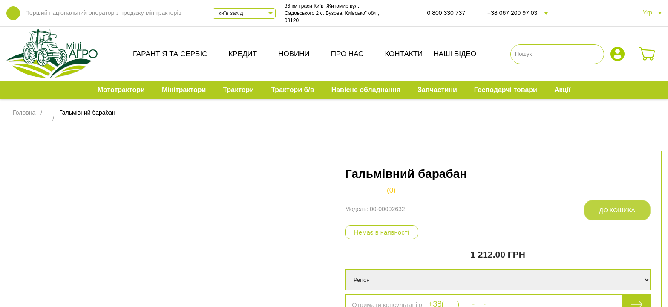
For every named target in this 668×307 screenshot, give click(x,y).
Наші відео (454, 54)
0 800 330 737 (446, 12)
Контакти (404, 54)
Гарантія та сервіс (170, 54)
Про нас (347, 54)
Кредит (242, 54)
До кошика (617, 210)
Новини (294, 54)
